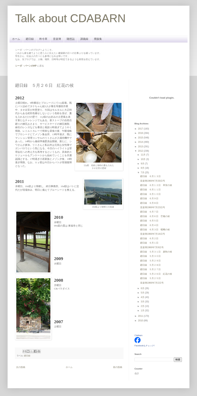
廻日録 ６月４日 (149, 225)
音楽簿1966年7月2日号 (152, 283)
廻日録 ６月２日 (149, 238)
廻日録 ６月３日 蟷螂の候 (155, 229)
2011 (141, 316)
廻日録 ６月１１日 (150, 189)
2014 (141, 142)
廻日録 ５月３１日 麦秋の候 (156, 251)
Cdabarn (138, 335)
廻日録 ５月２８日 (150, 265)
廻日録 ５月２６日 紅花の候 (156, 274)
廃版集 (98, 38)
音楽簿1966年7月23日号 (152, 207)
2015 (141, 137)
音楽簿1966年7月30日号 (152, 181)
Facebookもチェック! (144, 345)
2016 (141, 133)
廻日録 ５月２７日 (150, 269)
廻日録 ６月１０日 (150, 194)
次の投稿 (20, 367)
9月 (143, 163)
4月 (143, 297)
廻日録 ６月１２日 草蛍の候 (156, 185)
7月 (143, 172)
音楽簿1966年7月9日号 (152, 247)
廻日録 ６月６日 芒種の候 (155, 216)
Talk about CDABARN (70, 18)
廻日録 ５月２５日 (150, 278)
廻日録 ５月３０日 (150, 256)
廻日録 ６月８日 (149, 203)
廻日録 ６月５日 (149, 220)
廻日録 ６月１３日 (150, 176)
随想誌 (71, 38)
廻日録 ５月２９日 (150, 260)
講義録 (84, 38)
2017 (141, 128)
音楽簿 (57, 38)
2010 (141, 320)
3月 (143, 301)
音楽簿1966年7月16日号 (152, 234)
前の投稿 (117, 367)
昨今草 (43, 38)
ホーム (16, 38)
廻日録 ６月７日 (149, 211)
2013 (141, 146)
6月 (143, 288)
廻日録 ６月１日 (149, 243)
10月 (143, 159)
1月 (143, 310)
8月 (143, 168)
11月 (143, 154)
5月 (143, 292)
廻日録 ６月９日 (149, 198)
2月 (143, 306)
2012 (141, 151)
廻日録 (30, 38)
